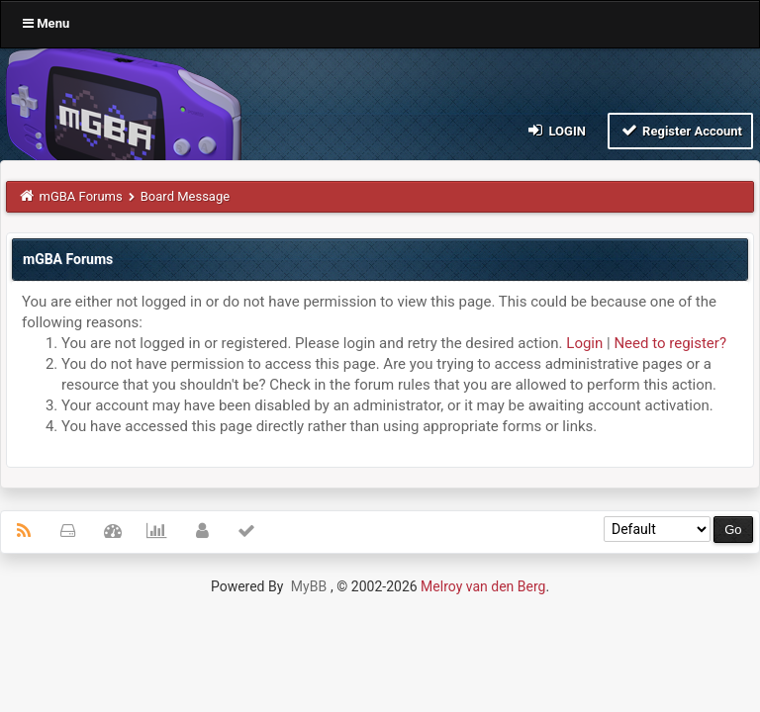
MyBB (309, 586)
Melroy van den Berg (483, 586)
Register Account (680, 130)
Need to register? (670, 343)
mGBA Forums (81, 196)
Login (555, 130)
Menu (46, 23)
